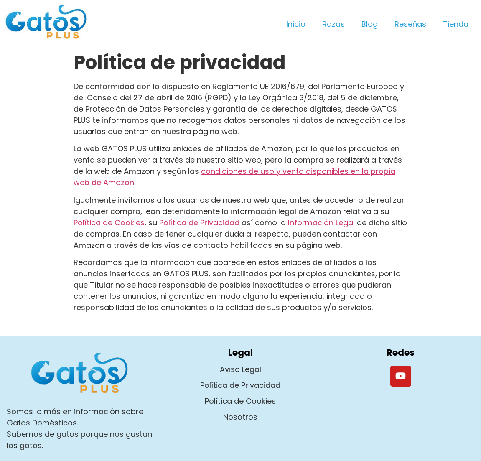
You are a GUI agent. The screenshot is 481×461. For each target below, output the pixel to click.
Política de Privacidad (199, 222)
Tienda (455, 24)
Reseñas (410, 24)
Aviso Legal (240, 369)
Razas (333, 24)
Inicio (295, 24)
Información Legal (321, 222)
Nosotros (240, 417)
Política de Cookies (109, 222)
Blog (369, 24)
